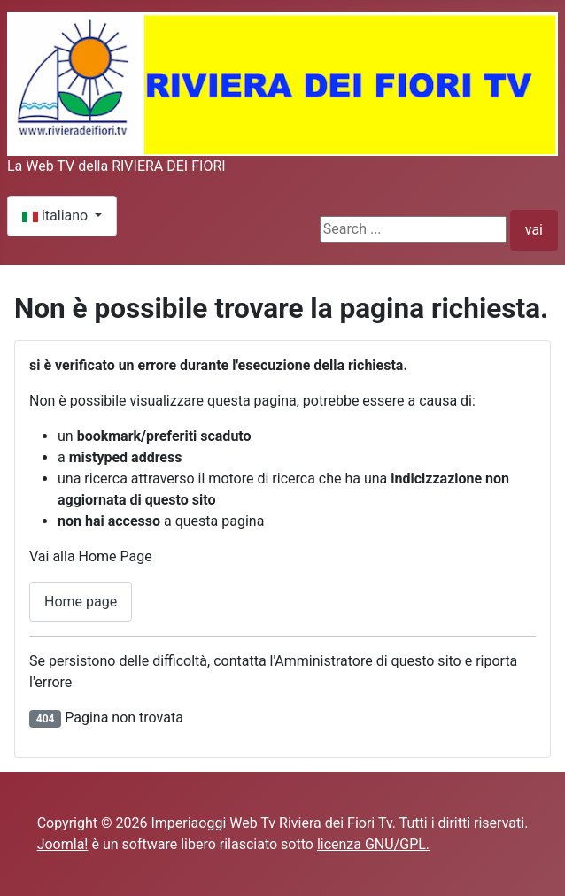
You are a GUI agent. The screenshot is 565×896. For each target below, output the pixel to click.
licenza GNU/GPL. (373, 844)
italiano (56, 215)
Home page (80, 601)
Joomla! (63, 844)
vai (534, 229)
